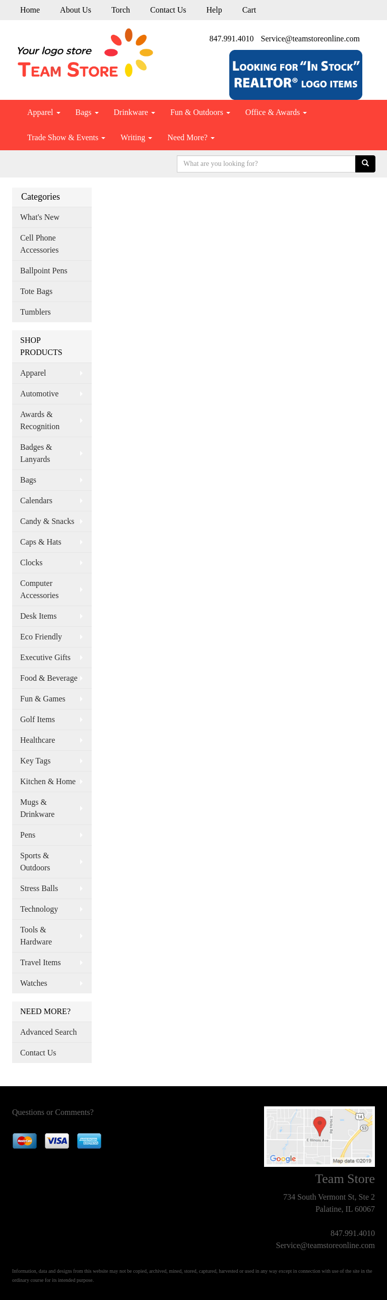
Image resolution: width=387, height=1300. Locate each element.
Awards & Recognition (39, 420)
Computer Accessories (39, 589)
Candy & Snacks (47, 521)
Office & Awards (276, 112)
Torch (120, 10)
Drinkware (134, 112)
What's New (39, 217)
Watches (33, 983)
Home (30, 10)
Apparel (43, 112)
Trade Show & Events (66, 137)
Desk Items (38, 616)
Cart (249, 10)
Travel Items (40, 962)
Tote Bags (36, 291)
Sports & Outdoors (35, 861)
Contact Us (168, 10)
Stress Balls (39, 888)
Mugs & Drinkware (37, 808)
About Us (75, 10)
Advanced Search (48, 1032)
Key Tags (35, 760)
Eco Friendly (41, 636)
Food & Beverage (49, 678)
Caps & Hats (40, 542)
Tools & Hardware (36, 935)
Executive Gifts (45, 657)
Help (214, 10)
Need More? (191, 137)
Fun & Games (43, 698)
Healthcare (37, 740)
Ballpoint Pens (44, 270)
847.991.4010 (232, 38)
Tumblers (35, 312)
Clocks (31, 562)
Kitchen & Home (48, 781)
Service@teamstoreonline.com (310, 38)
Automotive (39, 393)
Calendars (36, 500)
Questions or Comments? (53, 1112)
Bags (87, 112)
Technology (39, 909)
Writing (136, 137)
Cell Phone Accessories (39, 243)
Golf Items (37, 719)
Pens (27, 835)
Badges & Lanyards (36, 453)
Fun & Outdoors (200, 112)
